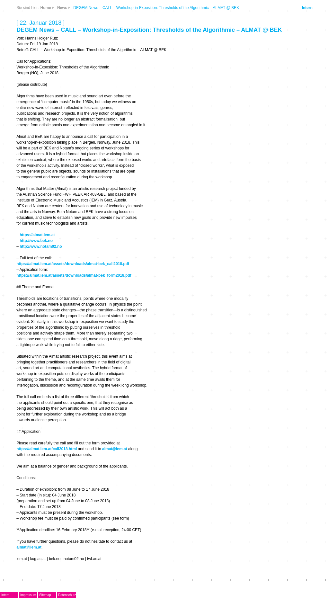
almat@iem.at (114, 449)
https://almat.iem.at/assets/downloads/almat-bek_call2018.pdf (72, 264)
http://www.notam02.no (41, 246)
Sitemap (45, 595)
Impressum (28, 595)
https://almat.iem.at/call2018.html (46, 449)
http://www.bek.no (36, 240)
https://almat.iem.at (37, 235)
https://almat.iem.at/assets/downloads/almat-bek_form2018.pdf (73, 275)
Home (45, 7)
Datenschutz (67, 595)
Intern (307, 7)
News (62, 7)
